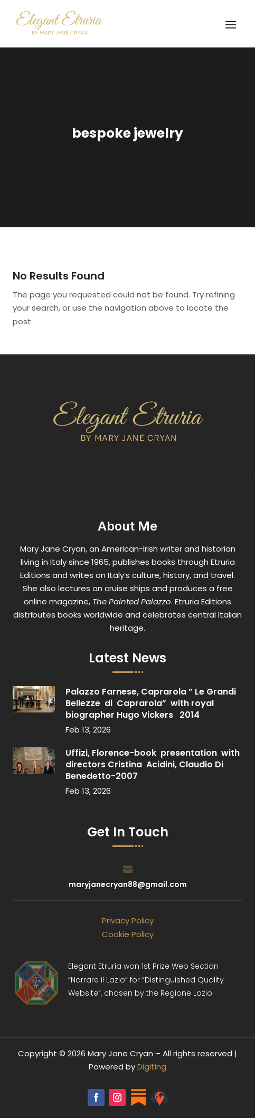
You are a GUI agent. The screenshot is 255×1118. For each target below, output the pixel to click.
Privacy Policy (128, 920)
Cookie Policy (128, 934)
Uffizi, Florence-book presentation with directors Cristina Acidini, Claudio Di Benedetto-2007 (152, 764)
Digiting (151, 1066)
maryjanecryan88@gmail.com (128, 884)
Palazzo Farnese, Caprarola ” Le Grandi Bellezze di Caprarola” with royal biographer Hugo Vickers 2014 (150, 703)
